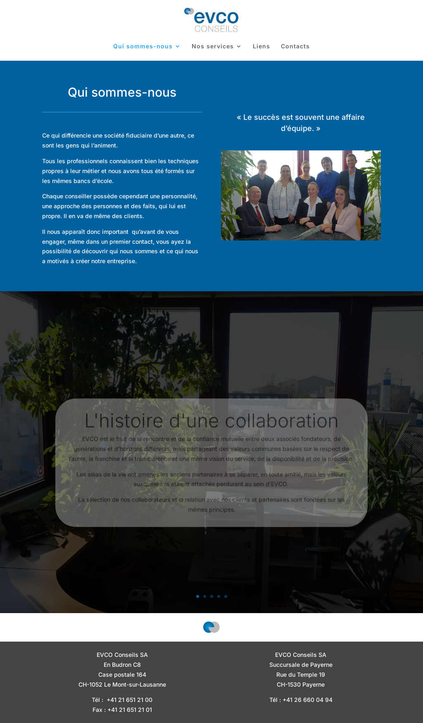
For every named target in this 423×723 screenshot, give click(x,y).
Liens (261, 46)
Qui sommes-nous (143, 46)
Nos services (213, 46)
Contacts (295, 46)
